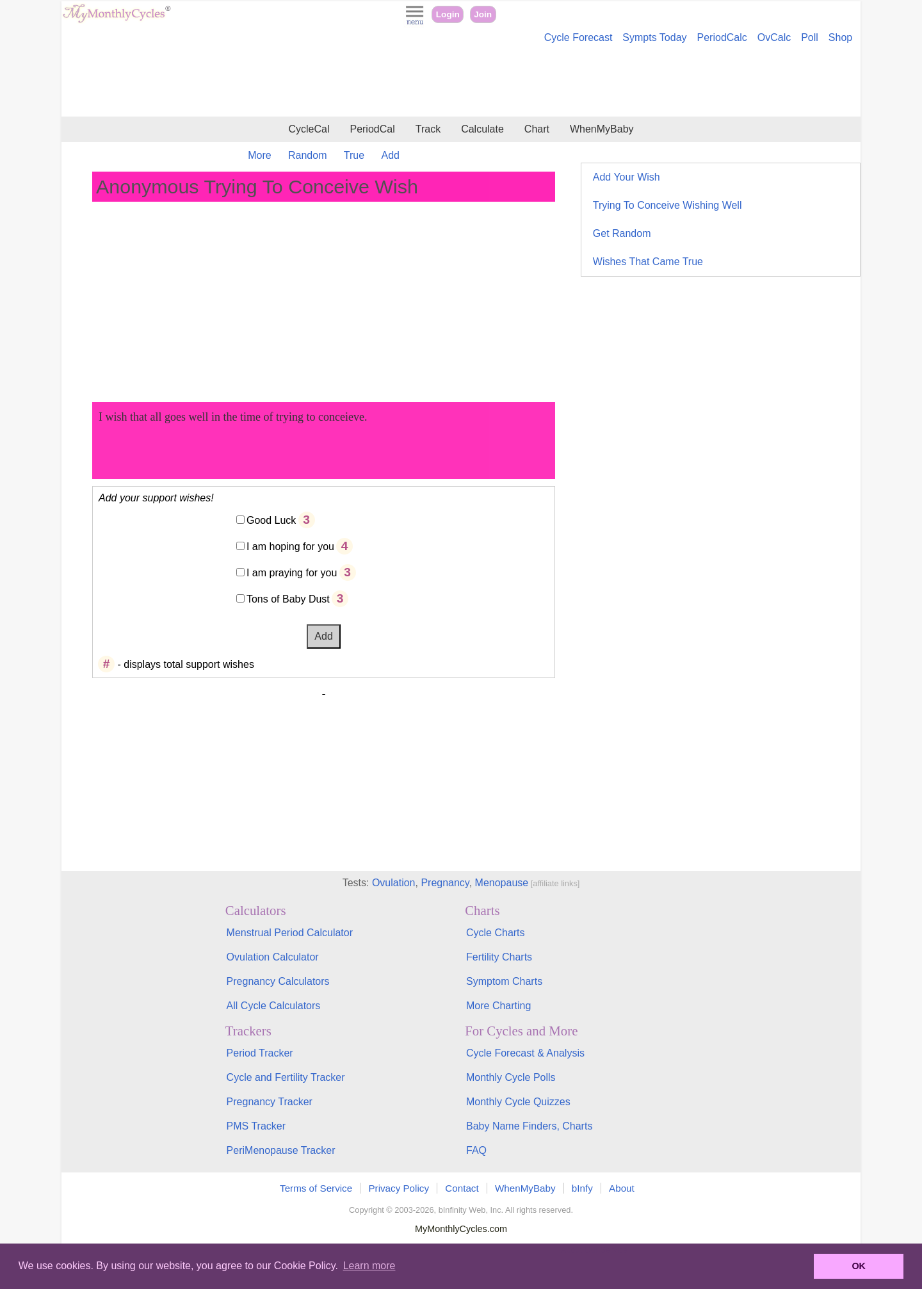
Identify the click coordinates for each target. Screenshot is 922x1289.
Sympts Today (654, 37)
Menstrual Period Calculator (290, 932)
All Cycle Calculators (274, 1005)
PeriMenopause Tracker (281, 1150)
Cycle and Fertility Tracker (286, 1077)
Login (448, 14)
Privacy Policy (398, 1188)
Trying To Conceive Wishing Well (667, 205)
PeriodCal (372, 129)
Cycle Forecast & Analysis (525, 1053)
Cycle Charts (495, 932)
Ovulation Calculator (273, 957)
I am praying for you (292, 572)
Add (391, 155)
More (259, 155)
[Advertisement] (461, 82)
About (622, 1188)
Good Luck (271, 520)
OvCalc (774, 37)
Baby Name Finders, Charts (529, 1126)
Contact (461, 1188)
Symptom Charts (504, 981)
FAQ (476, 1150)
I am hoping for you (290, 546)
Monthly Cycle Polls (511, 1077)
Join (483, 14)
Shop (840, 37)
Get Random (622, 233)
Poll (809, 37)
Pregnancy (445, 882)
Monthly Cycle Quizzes (518, 1101)
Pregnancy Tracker (269, 1101)
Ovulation (394, 882)
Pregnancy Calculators (278, 981)
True (354, 155)
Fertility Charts (499, 957)
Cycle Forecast (578, 37)
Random (307, 155)
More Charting (498, 1005)
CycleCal (308, 129)
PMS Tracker (256, 1126)
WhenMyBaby (602, 129)
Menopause (502, 882)
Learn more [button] (369, 1265)
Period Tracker (260, 1053)
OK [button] (859, 1266)
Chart (536, 129)
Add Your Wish (626, 177)
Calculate (482, 129)
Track (428, 129)
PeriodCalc (722, 37)
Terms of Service (316, 1188)
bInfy (582, 1188)
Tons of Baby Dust (288, 599)
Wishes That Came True (648, 261)
